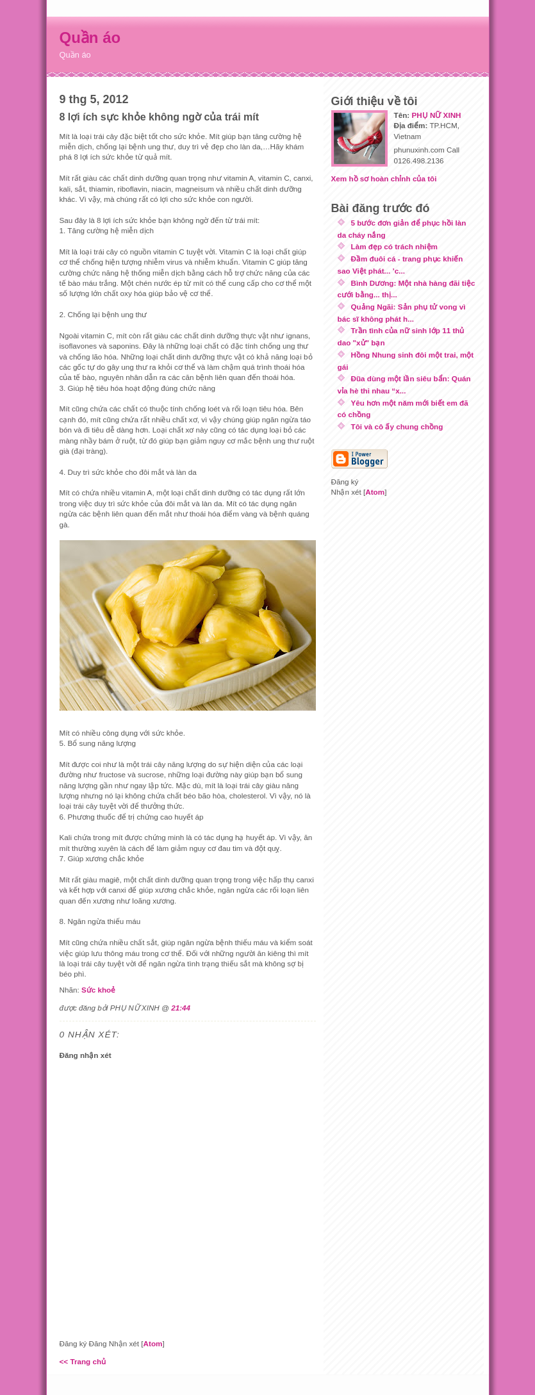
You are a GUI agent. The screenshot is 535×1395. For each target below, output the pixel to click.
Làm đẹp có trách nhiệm (394, 246)
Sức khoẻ (98, 990)
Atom (153, 1343)
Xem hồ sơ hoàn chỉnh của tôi (384, 178)
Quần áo (90, 37)
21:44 (180, 1007)
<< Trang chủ (83, 1361)
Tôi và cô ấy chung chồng (397, 426)
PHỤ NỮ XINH (436, 115)
